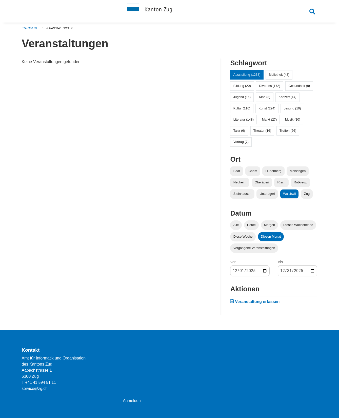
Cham (253, 173)
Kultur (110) (241, 110)
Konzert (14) (287, 99)
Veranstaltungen (60, 30)
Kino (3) (264, 99)
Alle (236, 227)
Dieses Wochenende (298, 227)
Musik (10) (292, 122)
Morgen (269, 227)
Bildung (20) (242, 88)
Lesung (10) (292, 110)
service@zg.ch (35, 388)
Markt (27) (269, 122)
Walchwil (289, 196)
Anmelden (132, 400)
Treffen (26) (288, 133)
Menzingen (298, 173)
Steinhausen (242, 196)
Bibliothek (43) (279, 77)
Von (233, 264)
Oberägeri (262, 184)
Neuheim (239, 184)
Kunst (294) (266, 110)
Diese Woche (243, 238)
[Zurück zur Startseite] (169, 12)
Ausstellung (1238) (247, 77)
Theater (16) (262, 133)
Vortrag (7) (241, 144)
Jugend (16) (242, 99)
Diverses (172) (269, 88)
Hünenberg (273, 173)
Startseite (30, 30)
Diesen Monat (271, 238)
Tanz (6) (239, 133)
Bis (280, 264)
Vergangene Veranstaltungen (254, 250)
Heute (251, 227)
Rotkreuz (300, 184)
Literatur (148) (243, 122)
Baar (236, 173)
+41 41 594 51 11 (41, 382)
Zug (307, 196)
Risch (281, 184)
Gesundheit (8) (299, 88)
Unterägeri (267, 196)
